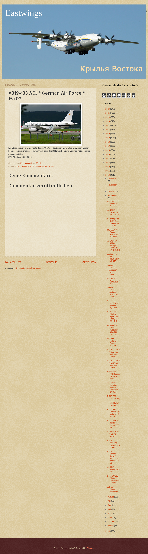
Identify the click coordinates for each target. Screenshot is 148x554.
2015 (107, 154)
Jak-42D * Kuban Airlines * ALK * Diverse (112, 270)
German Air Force (42, 166)
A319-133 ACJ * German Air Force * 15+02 (113, 353)
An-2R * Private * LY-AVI (113, 469)
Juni (110, 505)
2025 (107, 113)
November (112, 185)
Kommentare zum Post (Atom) (28, 268)
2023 (107, 121)
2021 (107, 129)
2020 (107, 133)
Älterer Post (89, 262)
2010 (107, 175)
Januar (111, 526)
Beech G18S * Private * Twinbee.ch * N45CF (113, 479)
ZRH (53, 166)
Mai (109, 509)
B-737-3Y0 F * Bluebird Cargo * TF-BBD (113, 424)
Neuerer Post (13, 262)
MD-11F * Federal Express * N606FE (112, 342)
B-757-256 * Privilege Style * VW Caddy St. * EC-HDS (113, 316)
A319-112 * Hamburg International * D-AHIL (113, 443)
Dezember (112, 178)
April (110, 513)
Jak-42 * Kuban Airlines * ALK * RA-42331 (112, 292)
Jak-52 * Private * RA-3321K (112, 489)
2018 (107, 142)
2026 (107, 109)
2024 (107, 117)
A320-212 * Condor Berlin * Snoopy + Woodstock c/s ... (113, 457)
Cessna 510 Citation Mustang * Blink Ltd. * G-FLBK (113, 330)
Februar (111, 522)
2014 (107, 158)
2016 (107, 150)
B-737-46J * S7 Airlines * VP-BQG (113, 203)
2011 (107, 171)
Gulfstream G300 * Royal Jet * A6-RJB (113, 257)
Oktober (111, 191)
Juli (109, 501)
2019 (107, 138)
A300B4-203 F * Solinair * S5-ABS (113, 434)
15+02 (17, 166)
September (112, 195)
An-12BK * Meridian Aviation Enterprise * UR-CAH (113, 387)
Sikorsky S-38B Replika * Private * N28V (113, 375)
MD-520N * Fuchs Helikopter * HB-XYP (113, 233)
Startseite (51, 262)
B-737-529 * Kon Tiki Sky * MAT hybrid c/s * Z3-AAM (113, 400)
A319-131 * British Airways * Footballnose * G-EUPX (113, 245)
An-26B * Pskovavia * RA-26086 (113, 280)
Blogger (90, 548)
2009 (107, 531)
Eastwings (23, 13)
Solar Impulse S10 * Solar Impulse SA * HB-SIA (113, 222)
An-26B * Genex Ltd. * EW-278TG (113, 212)
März (110, 517)
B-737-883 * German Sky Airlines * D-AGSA (113, 413)
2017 (107, 146)
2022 (107, 125)
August (111, 497)
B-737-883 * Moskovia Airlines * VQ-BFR (112, 304)
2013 (107, 162)
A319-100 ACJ (28, 166)
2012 (107, 167)
